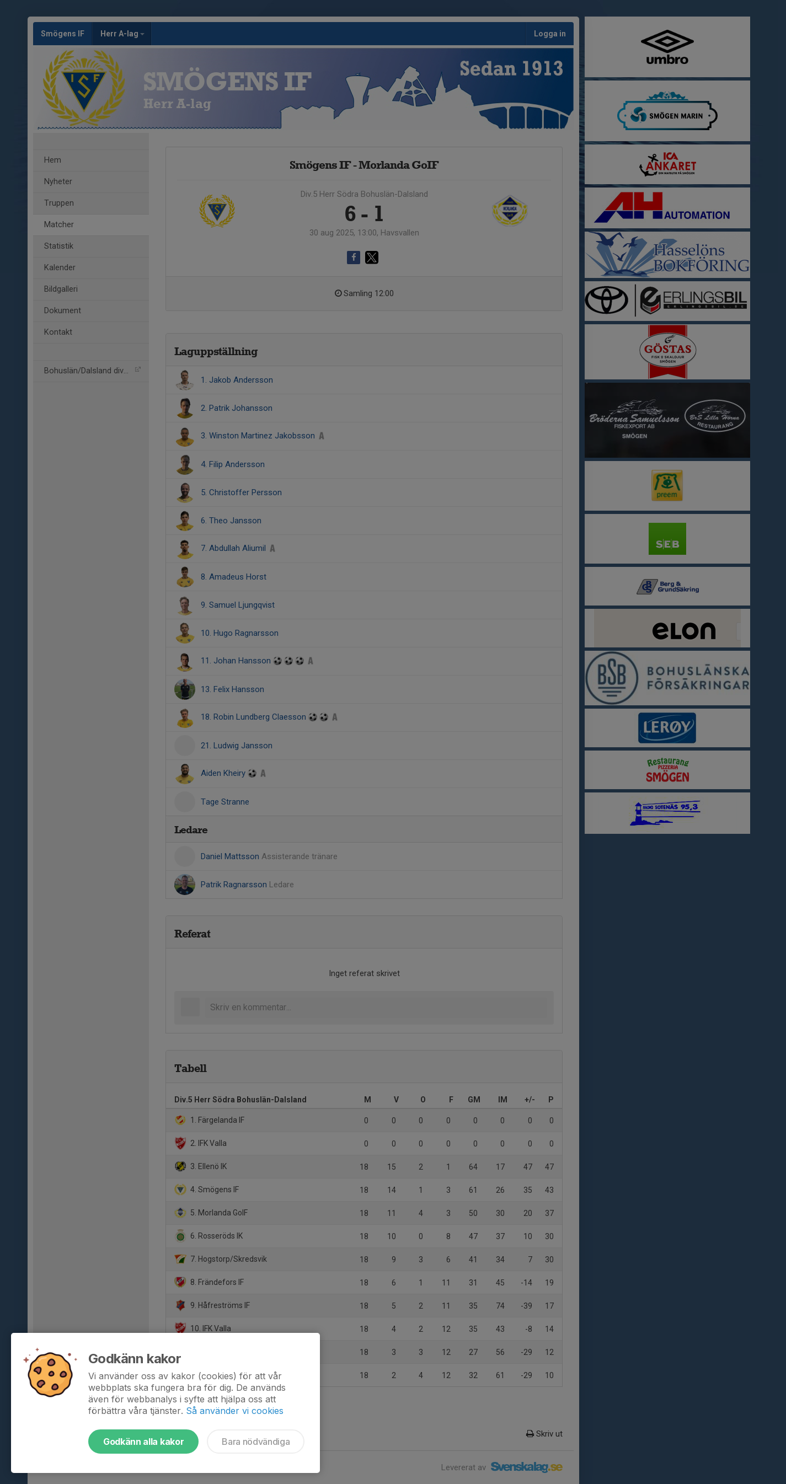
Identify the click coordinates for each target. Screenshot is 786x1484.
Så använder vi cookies (235, 1410)
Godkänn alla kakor (143, 1441)
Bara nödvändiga (256, 1441)
